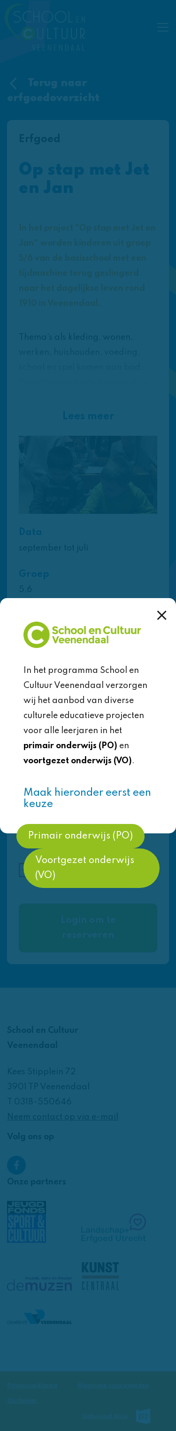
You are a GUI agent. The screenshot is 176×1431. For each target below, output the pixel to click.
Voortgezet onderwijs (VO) (84, 868)
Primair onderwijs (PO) (80, 836)
